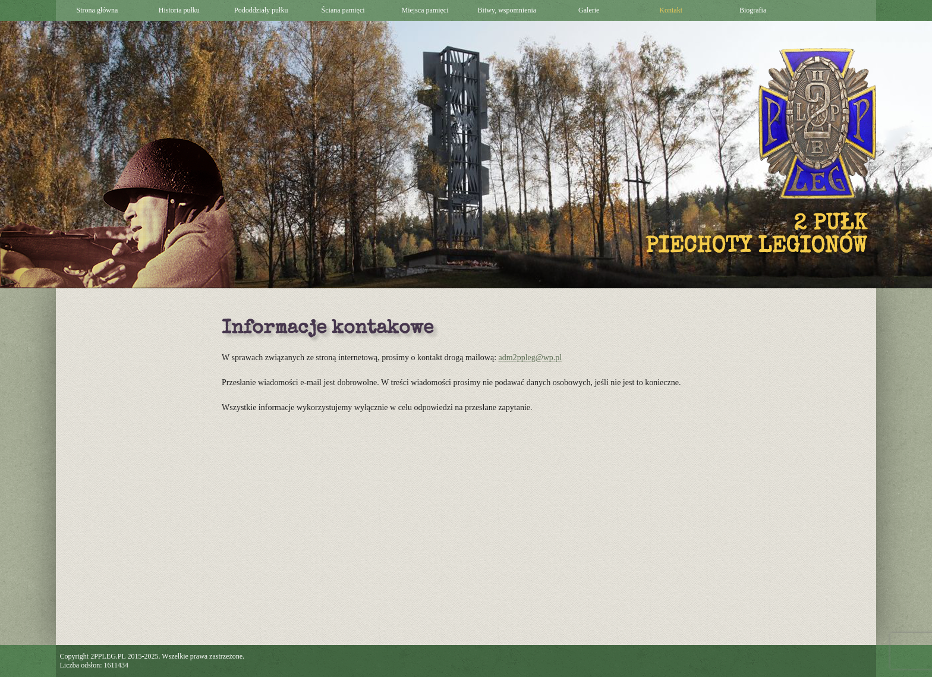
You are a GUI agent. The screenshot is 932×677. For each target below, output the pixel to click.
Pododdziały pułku (261, 10)
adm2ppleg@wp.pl (530, 357)
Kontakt (670, 10)
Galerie (588, 10)
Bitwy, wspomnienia (507, 10)
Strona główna (97, 10)
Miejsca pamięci (425, 10)
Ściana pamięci (343, 10)
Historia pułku (179, 10)
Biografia (752, 10)
